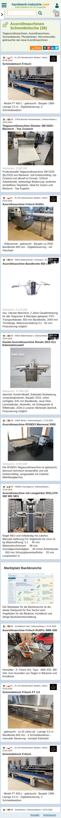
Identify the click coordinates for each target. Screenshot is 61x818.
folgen (36, 47)
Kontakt (34, 815)
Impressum (49, 815)
